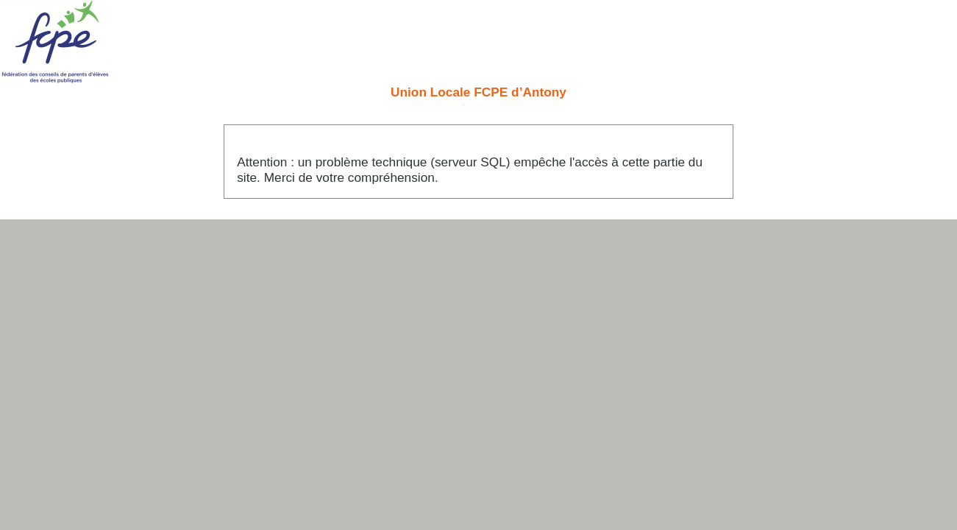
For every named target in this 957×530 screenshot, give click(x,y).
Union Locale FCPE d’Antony (478, 92)
